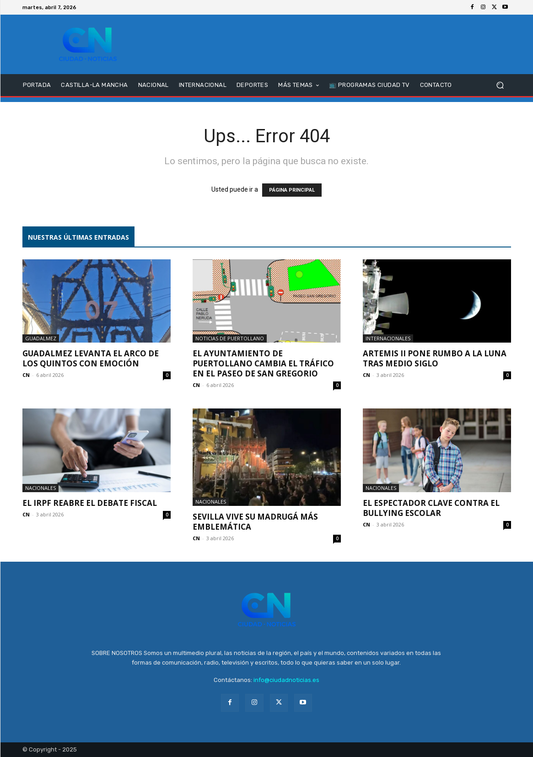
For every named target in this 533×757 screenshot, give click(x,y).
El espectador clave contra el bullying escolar (431, 508)
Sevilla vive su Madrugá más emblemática (255, 521)
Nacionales (40, 487)
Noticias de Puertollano (229, 338)
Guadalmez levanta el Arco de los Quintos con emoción (90, 358)
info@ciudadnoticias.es (286, 679)
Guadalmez (40, 338)
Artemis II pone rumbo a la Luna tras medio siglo (434, 358)
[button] (500, 85)
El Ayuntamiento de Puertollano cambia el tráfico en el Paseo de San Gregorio (263, 363)
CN (26, 374)
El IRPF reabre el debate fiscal (89, 503)
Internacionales (388, 338)
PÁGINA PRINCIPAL (292, 190)
